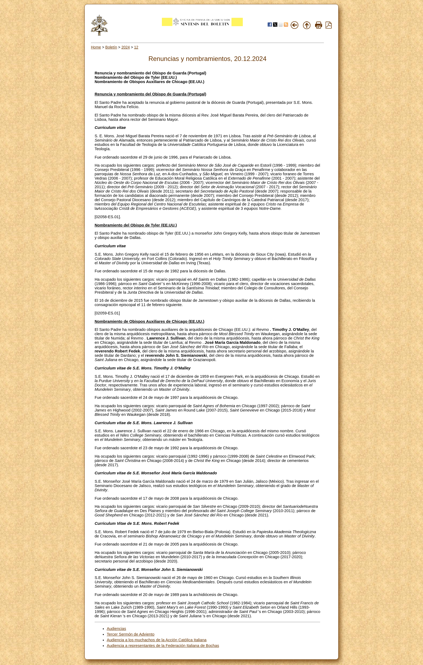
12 (136, 47)
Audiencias (116, 628)
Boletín (111, 47)
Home (96, 47)
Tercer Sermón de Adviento (131, 634)
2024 (125, 47)
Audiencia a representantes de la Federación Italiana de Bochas (163, 645)
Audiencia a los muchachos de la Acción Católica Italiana (157, 640)
